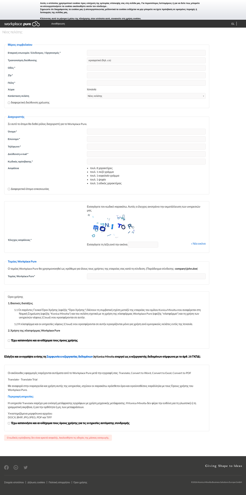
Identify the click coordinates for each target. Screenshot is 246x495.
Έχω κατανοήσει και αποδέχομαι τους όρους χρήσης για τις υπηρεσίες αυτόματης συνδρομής (68, 423)
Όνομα (12, 131)
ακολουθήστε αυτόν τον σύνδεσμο (90, 6)
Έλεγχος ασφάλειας (20, 239)
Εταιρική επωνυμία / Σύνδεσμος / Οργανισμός (34, 52)
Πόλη (11, 82)
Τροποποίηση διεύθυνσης (22, 60)
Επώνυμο (14, 139)
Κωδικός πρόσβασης (20, 161)
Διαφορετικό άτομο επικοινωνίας (28, 188)
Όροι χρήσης (80, 482)
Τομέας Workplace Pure (21, 276)
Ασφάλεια (13, 168)
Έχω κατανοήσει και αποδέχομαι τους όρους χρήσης (43, 340)
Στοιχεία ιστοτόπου (14, 482)
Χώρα (11, 89)
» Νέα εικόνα (198, 243)
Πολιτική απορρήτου (59, 482)
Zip (10, 75)
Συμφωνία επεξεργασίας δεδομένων (69, 356)
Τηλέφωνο (14, 146)
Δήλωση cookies (36, 482)
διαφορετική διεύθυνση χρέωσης (29, 102)
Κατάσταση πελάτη (18, 95)
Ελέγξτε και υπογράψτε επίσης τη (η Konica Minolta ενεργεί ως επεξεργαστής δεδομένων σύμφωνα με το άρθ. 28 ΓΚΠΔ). (102, 356)
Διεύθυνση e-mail (18, 154)
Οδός (11, 67)
